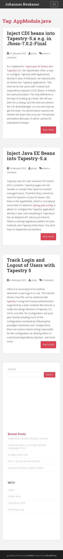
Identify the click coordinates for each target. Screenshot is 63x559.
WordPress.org (16, 509)
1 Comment (47, 280)
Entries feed (14, 496)
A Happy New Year (18, 454)
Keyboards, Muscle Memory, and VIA (28, 438)
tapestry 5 (12, 301)
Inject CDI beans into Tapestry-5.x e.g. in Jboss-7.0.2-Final (31, 38)
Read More (48, 129)
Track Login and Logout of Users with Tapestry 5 (31, 265)
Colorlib (29, 555)
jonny (34, 53)
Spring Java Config (43, 205)
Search (12, 369)
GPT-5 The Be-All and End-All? (24, 461)
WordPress (51, 555)
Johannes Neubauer (22, 4)
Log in (11, 489)
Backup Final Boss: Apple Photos (26, 467)
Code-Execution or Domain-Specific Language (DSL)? (27, 446)
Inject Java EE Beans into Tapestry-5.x (31, 155)
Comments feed (16, 503)
